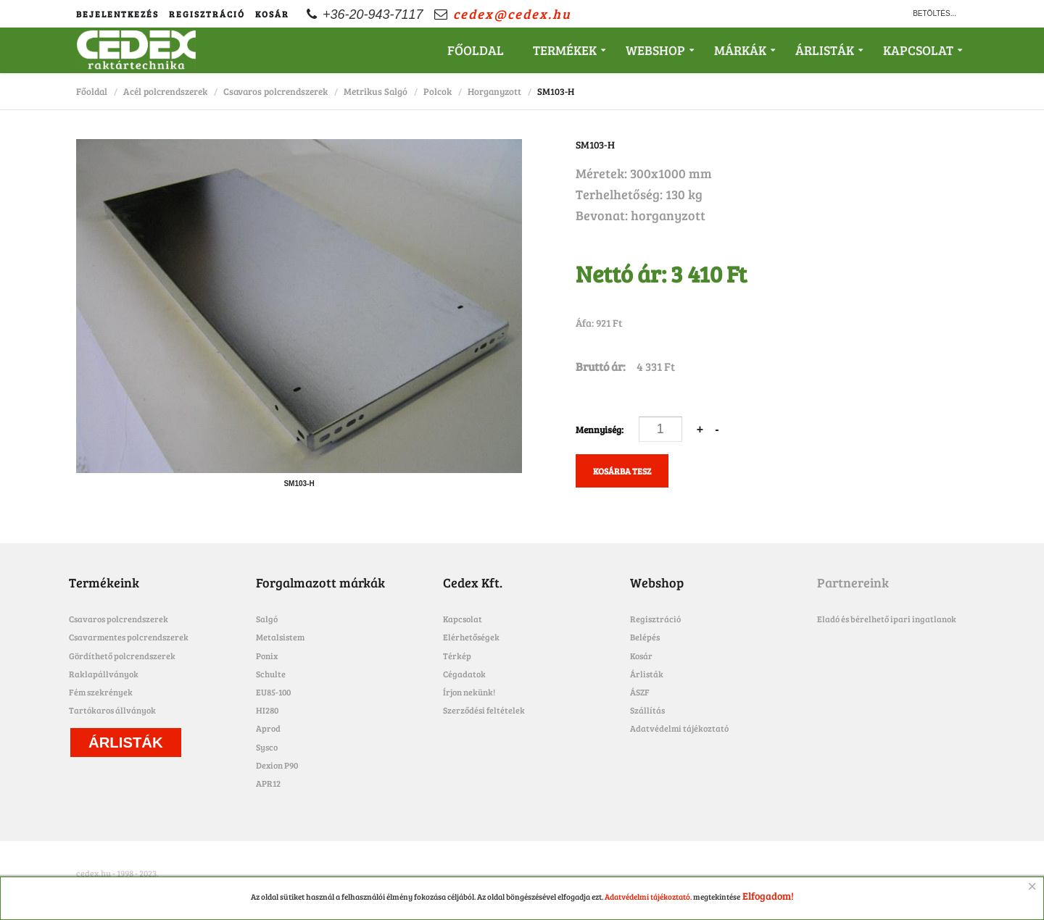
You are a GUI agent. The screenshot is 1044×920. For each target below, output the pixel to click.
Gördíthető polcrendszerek (122, 655)
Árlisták (824, 50)
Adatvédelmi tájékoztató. (648, 897)
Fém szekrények (101, 692)
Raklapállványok (103, 673)
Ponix (267, 655)
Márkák (740, 50)
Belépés (645, 637)
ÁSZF (640, 692)
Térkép (457, 655)
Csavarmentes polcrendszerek (128, 637)
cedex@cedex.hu (512, 13)
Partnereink (853, 582)
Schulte (271, 673)
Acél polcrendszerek (165, 91)
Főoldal (475, 50)
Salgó (267, 618)
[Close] (1032, 886)
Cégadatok (464, 673)
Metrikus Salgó (375, 91)
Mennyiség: (601, 429)
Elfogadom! (768, 896)
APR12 (268, 783)
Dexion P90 (277, 765)
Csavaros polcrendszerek (275, 91)
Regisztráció (207, 14)
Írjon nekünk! (469, 692)
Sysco (267, 747)
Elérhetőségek (471, 637)
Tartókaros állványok (112, 710)
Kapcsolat (918, 50)
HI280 (267, 710)
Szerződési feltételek (484, 710)
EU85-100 (273, 692)
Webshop (655, 50)
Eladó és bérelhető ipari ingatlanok (886, 618)
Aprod (268, 728)
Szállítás (647, 710)
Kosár (272, 14)
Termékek (565, 50)
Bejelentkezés (117, 14)
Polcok (437, 91)
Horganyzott (494, 91)
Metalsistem (280, 637)
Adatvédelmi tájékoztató (679, 728)
